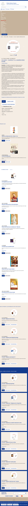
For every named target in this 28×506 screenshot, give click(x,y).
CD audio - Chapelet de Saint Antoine (8, 318)
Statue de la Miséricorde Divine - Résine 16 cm (10, 136)
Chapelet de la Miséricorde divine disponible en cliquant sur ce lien (13, 97)
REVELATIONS (3, 25)
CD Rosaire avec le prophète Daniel (8, 246)
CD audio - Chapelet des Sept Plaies (8, 383)
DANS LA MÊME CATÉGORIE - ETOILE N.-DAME (8, 371)
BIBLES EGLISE (3, 13)
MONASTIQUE (3, 22)
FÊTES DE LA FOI (3, 20)
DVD (1, 16)
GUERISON (2, 21)
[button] (2, 46)
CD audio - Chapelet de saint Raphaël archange (10, 337)
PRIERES (2, 24)
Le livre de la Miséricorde (6, 156)
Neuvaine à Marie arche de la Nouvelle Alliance (10, 204)
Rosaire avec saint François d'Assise (8, 269)
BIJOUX (2, 14)
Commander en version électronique (8, 104)
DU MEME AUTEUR (6, 169)
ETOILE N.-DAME (3, 18)
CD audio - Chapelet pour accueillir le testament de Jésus (12, 422)
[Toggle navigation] (1, 12)
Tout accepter (3, 504)
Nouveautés (4, 34)
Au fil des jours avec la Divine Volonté (8, 292)
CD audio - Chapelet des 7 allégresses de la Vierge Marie (11, 403)
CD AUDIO (2, 15)
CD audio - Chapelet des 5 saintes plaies (9, 461)
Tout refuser (10, 504)
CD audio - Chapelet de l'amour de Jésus (9, 442)
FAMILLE (2, 19)
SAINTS (2, 26)
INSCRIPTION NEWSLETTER (3, 493)
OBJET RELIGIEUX (3, 23)
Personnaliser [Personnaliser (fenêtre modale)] (15, 504)
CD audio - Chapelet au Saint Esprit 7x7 (8, 357)
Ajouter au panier (10, 101)
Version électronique (13, 324)
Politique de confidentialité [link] (23, 504)
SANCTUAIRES (3, 27)
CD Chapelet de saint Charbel (7, 181)
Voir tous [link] (11, 169)
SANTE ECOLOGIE (3, 28)
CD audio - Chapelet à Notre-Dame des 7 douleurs (10, 481)
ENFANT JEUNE (3, 17)
